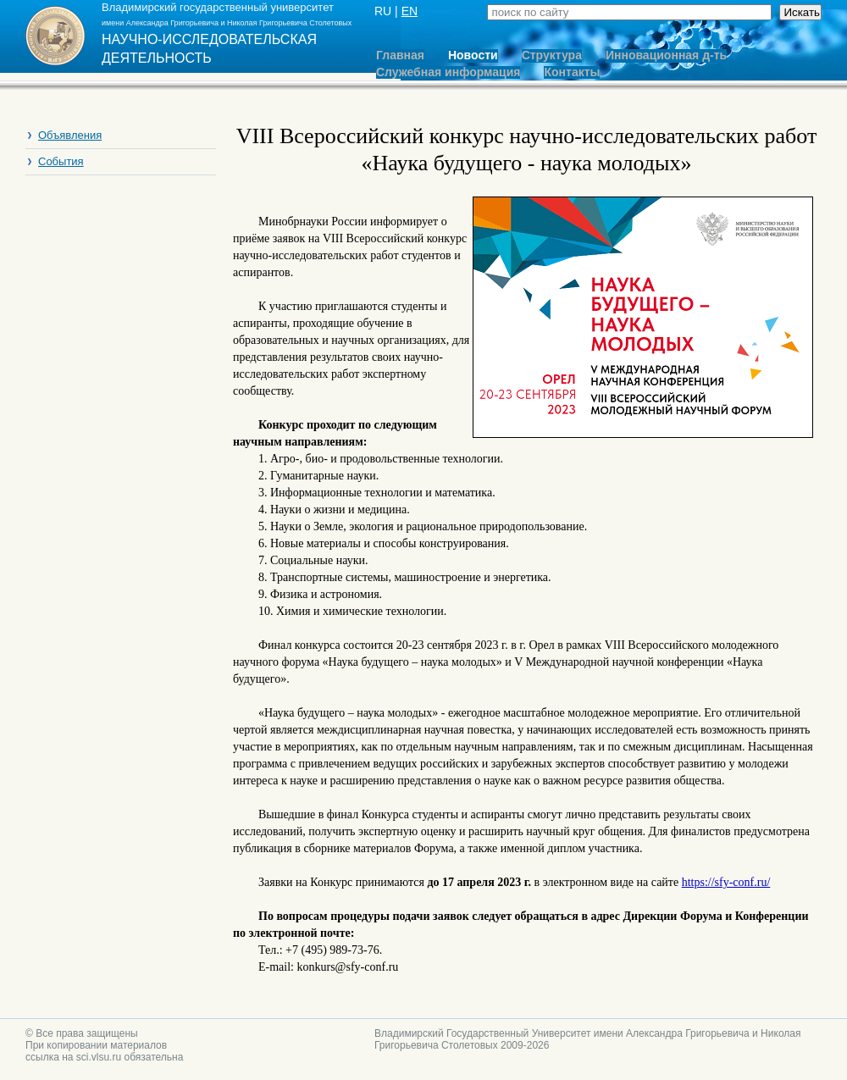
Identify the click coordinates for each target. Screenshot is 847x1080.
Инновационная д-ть (666, 55)
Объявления (70, 135)
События (61, 161)
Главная (400, 55)
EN (409, 11)
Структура (552, 55)
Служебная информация (448, 72)
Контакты (572, 72)
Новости (473, 55)
